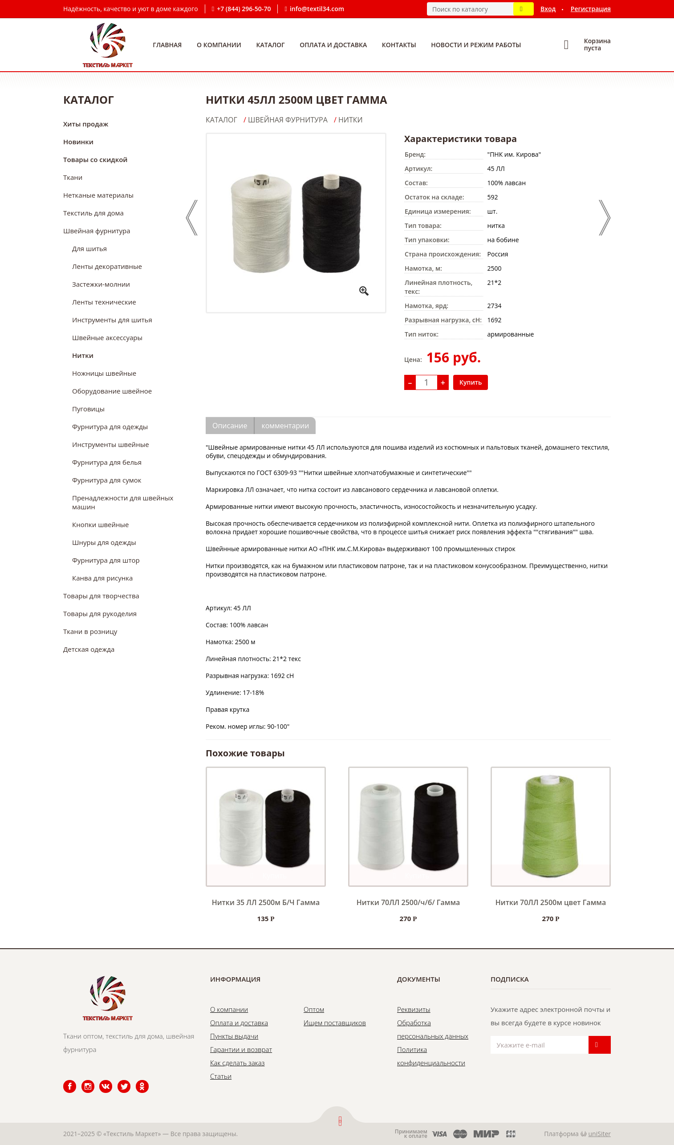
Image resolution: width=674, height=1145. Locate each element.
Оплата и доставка (333, 45)
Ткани (72, 177)
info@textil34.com (317, 8)
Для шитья (89, 248)
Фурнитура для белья (107, 462)
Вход (548, 8)
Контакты (399, 45)
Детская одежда (88, 649)
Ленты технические (104, 301)
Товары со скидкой (95, 159)
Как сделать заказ (237, 1062)
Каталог (270, 45)
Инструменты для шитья (112, 319)
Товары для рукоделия (100, 613)
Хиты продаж (85, 123)
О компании (219, 45)
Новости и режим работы (476, 45)
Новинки (78, 141)
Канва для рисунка (102, 577)
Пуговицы (88, 408)
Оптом (314, 1009)
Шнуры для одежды (104, 542)
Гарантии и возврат (241, 1049)
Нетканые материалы (98, 195)
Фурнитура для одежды (110, 426)
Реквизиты (413, 1009)
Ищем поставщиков (335, 1022)
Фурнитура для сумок (107, 479)
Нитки (82, 355)
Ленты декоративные (107, 266)
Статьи (220, 1076)
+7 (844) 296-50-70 (244, 8)
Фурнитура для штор (106, 560)
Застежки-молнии (101, 284)
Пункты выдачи (234, 1035)
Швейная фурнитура (96, 230)
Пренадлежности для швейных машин (122, 502)
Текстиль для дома (93, 212)
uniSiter (600, 1133)
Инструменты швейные (110, 444)
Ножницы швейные (104, 373)
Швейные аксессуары (107, 337)
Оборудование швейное (112, 390)
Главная (167, 45)
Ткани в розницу (90, 631)
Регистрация (591, 8)
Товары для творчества (101, 595)
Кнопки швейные (100, 524)
